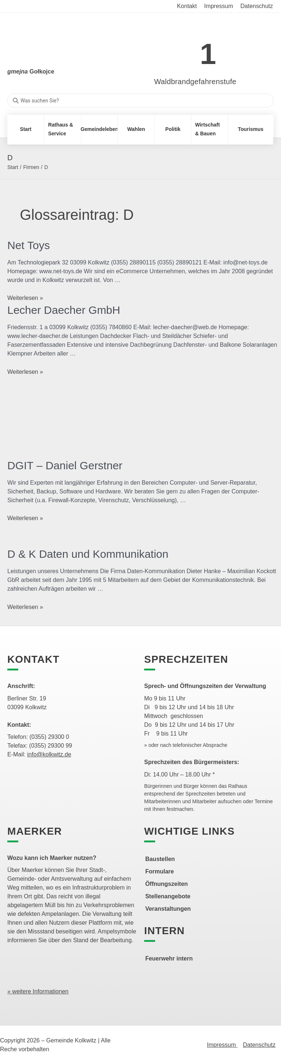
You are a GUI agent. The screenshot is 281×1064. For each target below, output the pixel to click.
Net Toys (28, 245)
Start (12, 167)
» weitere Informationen (37, 991)
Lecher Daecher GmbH (63, 310)
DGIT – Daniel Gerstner (65, 465)
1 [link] (208, 54)
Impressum (222, 1045)
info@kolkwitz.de (49, 754)
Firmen (31, 167)
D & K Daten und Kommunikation (87, 554)
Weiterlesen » (25, 298)
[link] (184, 50)
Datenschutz (259, 1045)
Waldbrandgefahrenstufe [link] (195, 82)
